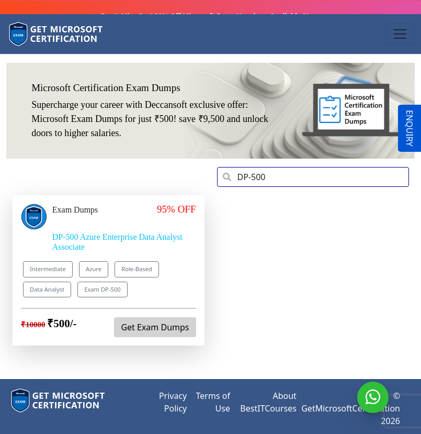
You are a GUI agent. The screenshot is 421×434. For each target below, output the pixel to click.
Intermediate (48, 269)
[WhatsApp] (373, 397)
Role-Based (136, 269)
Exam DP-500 (102, 289)
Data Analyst (47, 289)
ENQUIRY (409, 128)
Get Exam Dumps (155, 327)
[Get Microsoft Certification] (56, 34)
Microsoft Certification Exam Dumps (105, 87)
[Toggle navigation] (400, 34)
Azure (93, 269)
